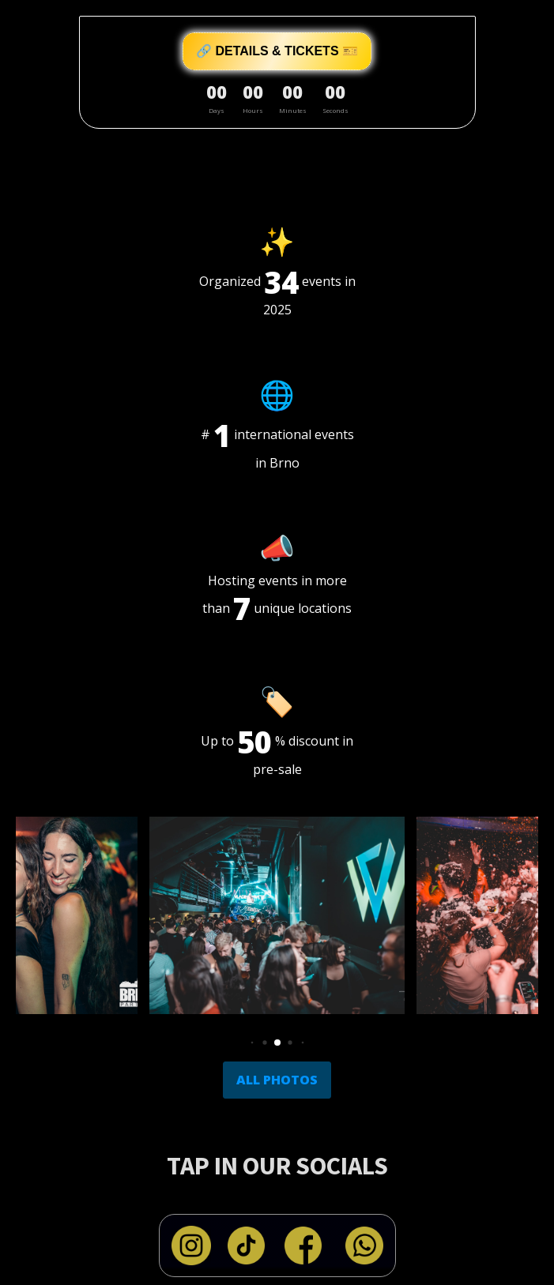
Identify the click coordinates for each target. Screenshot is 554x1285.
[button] (252, 1042)
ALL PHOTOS (277, 1079)
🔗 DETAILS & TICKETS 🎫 (277, 51)
